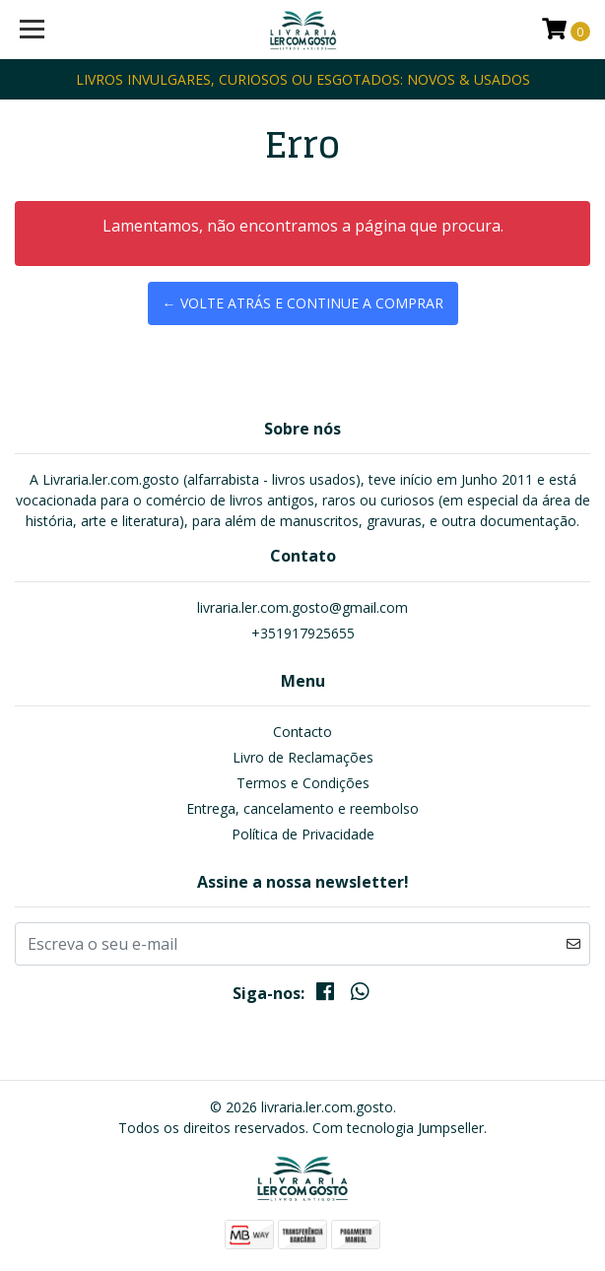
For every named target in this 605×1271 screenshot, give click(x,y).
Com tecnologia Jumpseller (398, 1127)
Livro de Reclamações (303, 757)
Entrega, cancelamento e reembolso (302, 808)
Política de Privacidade (303, 834)
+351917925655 (303, 633)
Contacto (302, 731)
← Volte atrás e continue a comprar (303, 303)
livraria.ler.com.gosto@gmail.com (302, 607)
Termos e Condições (303, 782)
